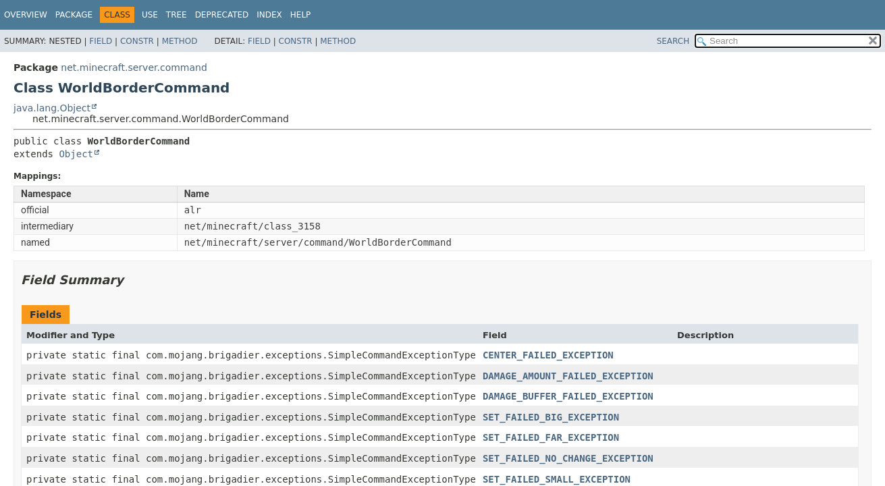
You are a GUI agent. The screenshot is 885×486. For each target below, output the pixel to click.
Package (73, 15)
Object (76, 153)
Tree (176, 15)
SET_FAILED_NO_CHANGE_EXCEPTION (568, 458)
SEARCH (673, 41)
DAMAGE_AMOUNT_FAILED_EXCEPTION (568, 376)
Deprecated (222, 15)
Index (269, 15)
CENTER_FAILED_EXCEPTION (548, 355)
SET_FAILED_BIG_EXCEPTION (551, 417)
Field (100, 41)
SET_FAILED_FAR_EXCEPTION (551, 437)
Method (180, 41)
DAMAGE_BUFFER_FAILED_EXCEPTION (568, 396)
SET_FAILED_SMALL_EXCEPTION (557, 479)
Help (300, 15)
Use (150, 15)
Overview (25, 15)
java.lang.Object (52, 108)
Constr (137, 41)
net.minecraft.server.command (134, 67)
